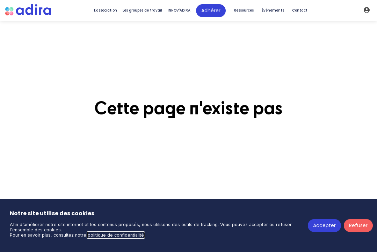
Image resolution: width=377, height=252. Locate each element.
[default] (242, 10)
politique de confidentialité (116, 235)
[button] (211, 10)
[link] (105, 10)
